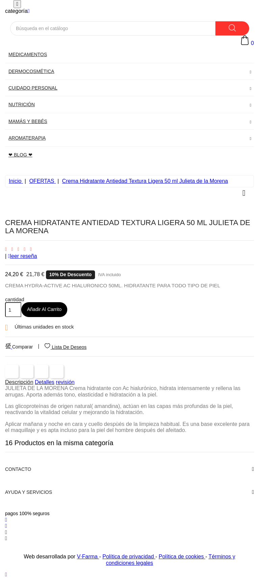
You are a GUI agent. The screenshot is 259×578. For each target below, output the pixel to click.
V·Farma (88, 556)
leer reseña (22, 256)
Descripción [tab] (19, 382)
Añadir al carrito (44, 309)
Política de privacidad (129, 556)
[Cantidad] (13, 309)
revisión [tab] (65, 382)
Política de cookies (182, 556)
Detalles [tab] (44, 382)
